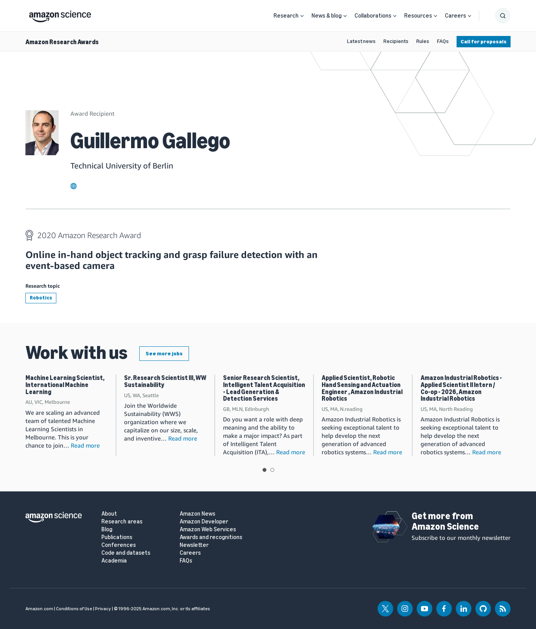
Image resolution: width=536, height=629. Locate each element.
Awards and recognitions (211, 537)
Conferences (118, 545)
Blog (106, 529)
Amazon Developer (204, 522)
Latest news (361, 41)
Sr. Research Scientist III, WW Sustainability (165, 381)
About (109, 514)
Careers (455, 15)
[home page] (60, 14)
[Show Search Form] (503, 15)
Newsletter (194, 545)
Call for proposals (483, 41)
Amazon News (197, 514)
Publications (116, 537)
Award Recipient (92, 113)
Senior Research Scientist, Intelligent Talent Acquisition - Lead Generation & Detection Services (264, 388)
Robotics (41, 298)
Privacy (103, 608)
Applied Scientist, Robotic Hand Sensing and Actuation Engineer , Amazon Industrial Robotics (362, 388)
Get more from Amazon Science (445, 521)
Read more (85, 445)
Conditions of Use (74, 608)
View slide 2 (272, 470)
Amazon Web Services (208, 529)
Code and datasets (125, 553)
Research (286, 15)
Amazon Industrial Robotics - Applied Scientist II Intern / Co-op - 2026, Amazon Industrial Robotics (461, 388)
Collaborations (372, 15)
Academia (114, 561)
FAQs (443, 41)
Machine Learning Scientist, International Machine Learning (64, 384)
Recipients (395, 41)
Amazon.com (39, 608)
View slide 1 (264, 470)
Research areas (121, 522)
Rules (422, 41)
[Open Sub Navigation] (302, 16)
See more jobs (164, 353)
